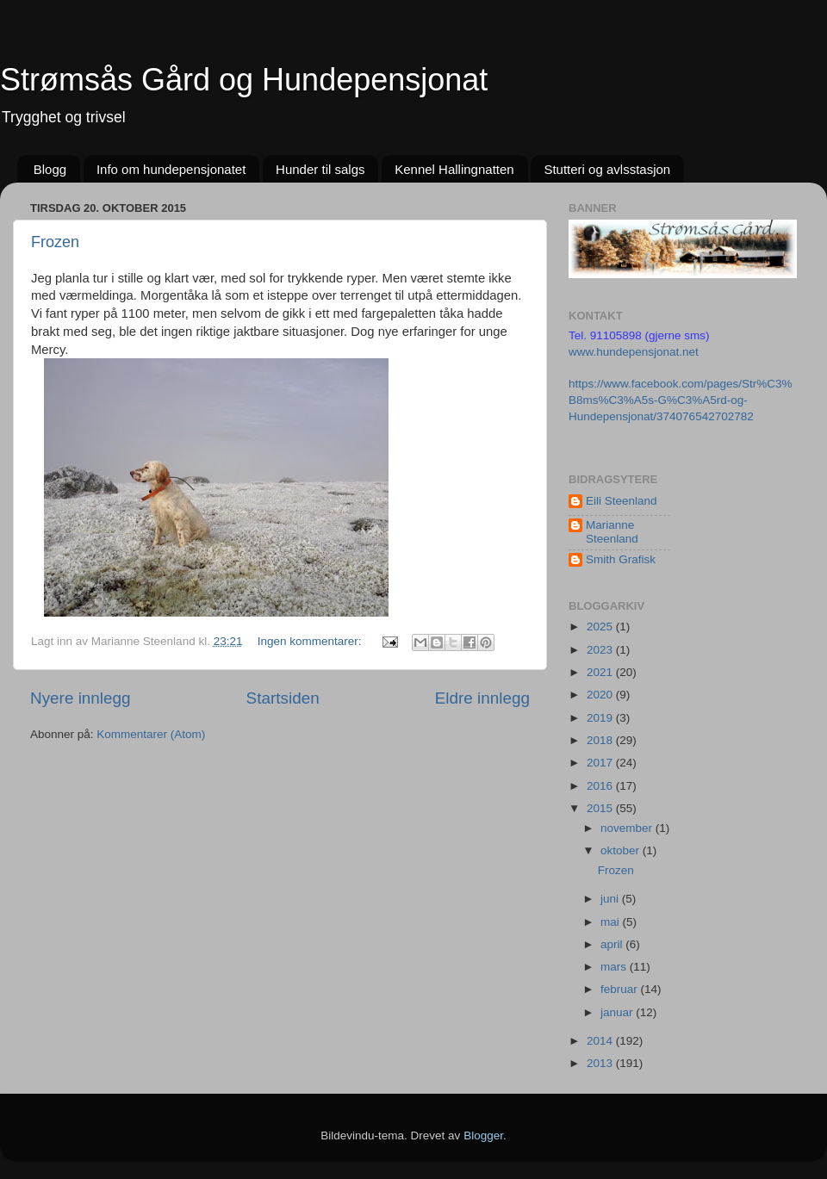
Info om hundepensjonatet (171, 169)
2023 (601, 649)
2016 (601, 785)
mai (611, 921)
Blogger (483, 1135)
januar (618, 1012)
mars (615, 966)
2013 (601, 1063)
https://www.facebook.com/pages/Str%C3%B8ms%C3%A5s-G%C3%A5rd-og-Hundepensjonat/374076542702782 (681, 400)
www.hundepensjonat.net (634, 351)
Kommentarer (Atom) (150, 734)
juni (611, 898)
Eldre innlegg (482, 698)
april (612, 944)
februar (620, 989)
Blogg (50, 169)
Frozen (55, 242)
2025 (601, 626)
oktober (621, 850)
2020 (601, 694)
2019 (601, 717)
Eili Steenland (621, 500)
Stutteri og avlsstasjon (607, 169)
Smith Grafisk (621, 559)
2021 (601, 672)
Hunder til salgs (320, 169)
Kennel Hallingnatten (454, 169)
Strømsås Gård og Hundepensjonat (244, 79)
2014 (601, 1040)
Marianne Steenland (612, 531)
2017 (601, 762)
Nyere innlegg (80, 698)
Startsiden (283, 698)
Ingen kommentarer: (311, 641)
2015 (601, 808)
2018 (601, 740)
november (628, 828)
